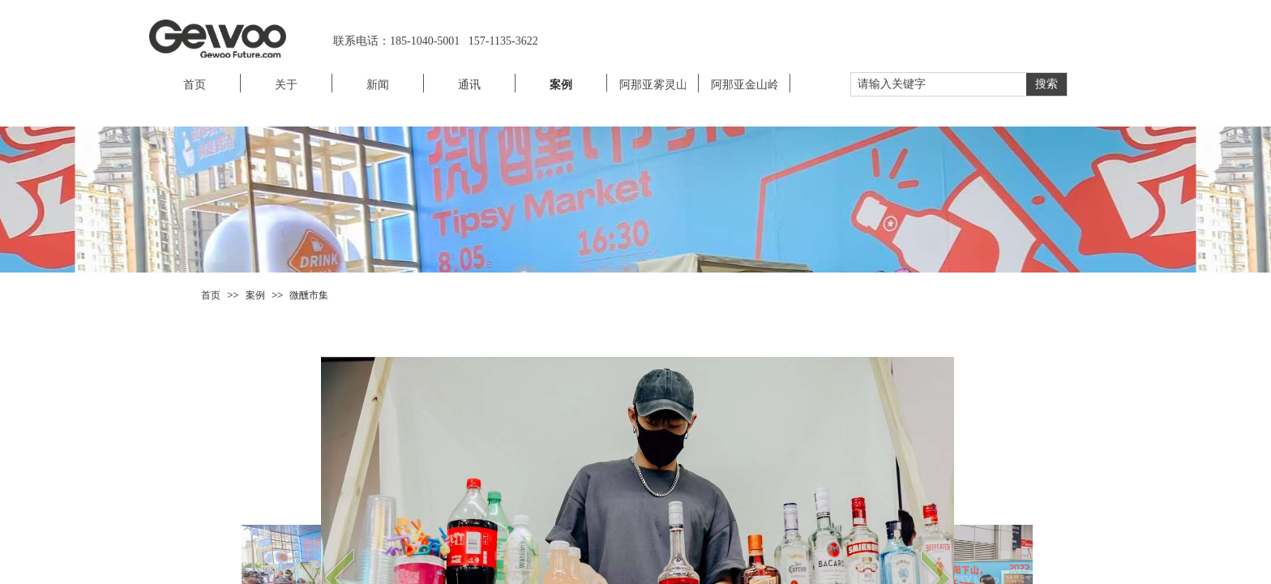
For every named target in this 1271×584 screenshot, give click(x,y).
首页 (210, 295)
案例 (255, 295)
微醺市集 (308, 295)
